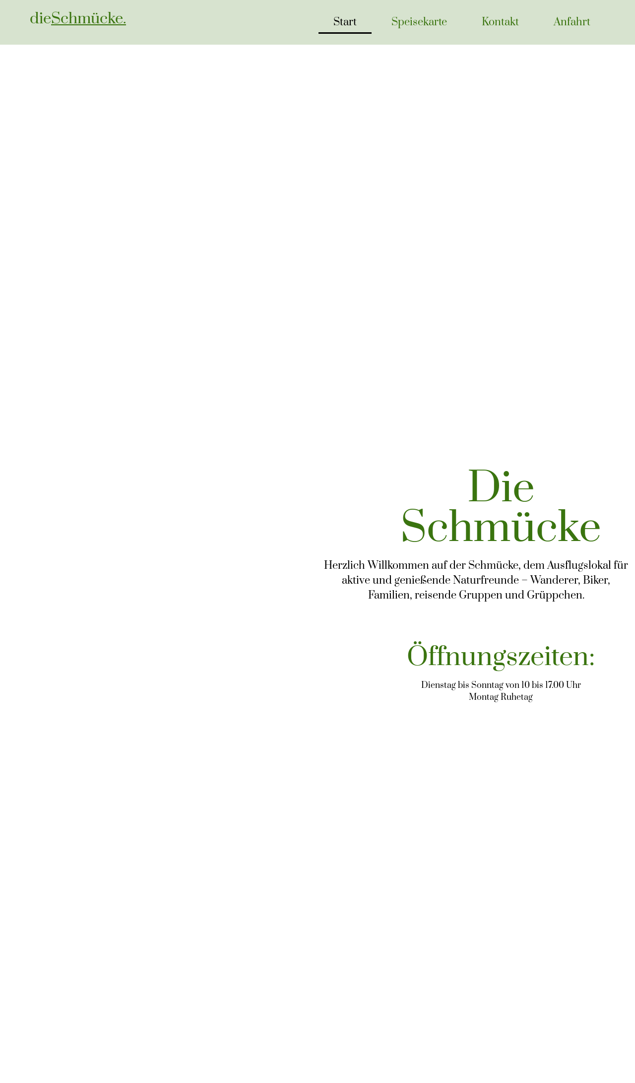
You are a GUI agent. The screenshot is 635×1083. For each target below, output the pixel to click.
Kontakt (500, 22)
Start (345, 22)
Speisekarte (419, 22)
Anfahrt (572, 22)
